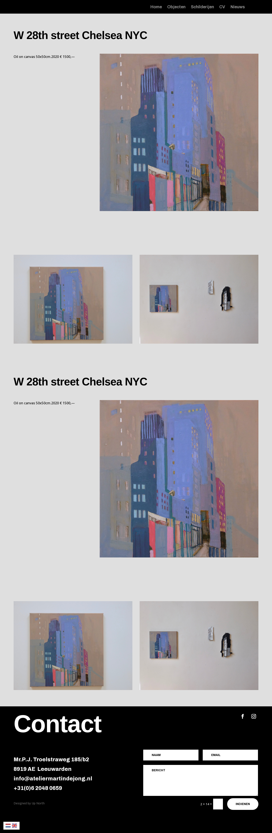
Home (156, 7)
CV (222, 7)
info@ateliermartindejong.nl (53, 778)
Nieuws (237, 7)
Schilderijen (202, 7)
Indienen (243, 804)
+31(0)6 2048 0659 (38, 788)
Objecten (176, 7)
